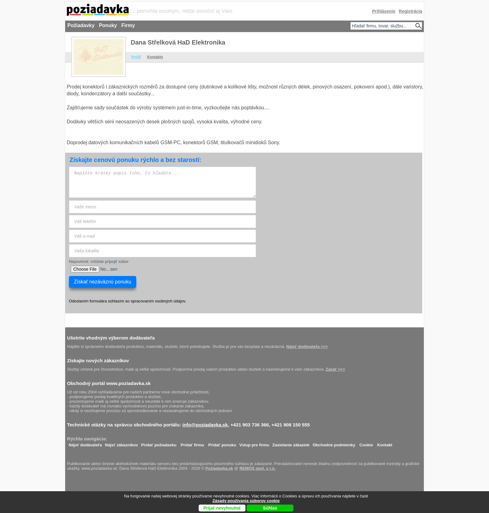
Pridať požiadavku (159, 443)
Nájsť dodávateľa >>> (307, 346)
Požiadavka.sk (219, 468)
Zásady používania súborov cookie (245, 500)
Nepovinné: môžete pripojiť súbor (98, 261)
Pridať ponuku (222, 443)
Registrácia (410, 11)
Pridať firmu (192, 443)
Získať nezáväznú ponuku (102, 281)
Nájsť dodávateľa (85, 443)
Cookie (366, 443)
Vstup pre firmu (254, 443)
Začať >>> (335, 369)
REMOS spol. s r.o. (258, 468)
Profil (136, 57)
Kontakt (384, 443)
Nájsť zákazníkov (121, 443)
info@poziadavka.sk (205, 424)
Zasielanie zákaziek (290, 443)
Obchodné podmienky (333, 443)
